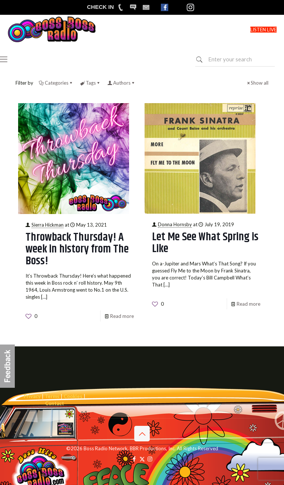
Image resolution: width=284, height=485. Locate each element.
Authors (121, 83)
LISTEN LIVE (263, 30)
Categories (56, 83)
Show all (257, 83)
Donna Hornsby (175, 224)
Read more (122, 316)
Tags (90, 83)
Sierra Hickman (47, 225)
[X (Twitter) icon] (142, 458)
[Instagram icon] (150, 458)
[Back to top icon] (142, 433)
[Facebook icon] (134, 458)
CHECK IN (100, 7)
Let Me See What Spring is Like (205, 243)
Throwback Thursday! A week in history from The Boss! (77, 249)
